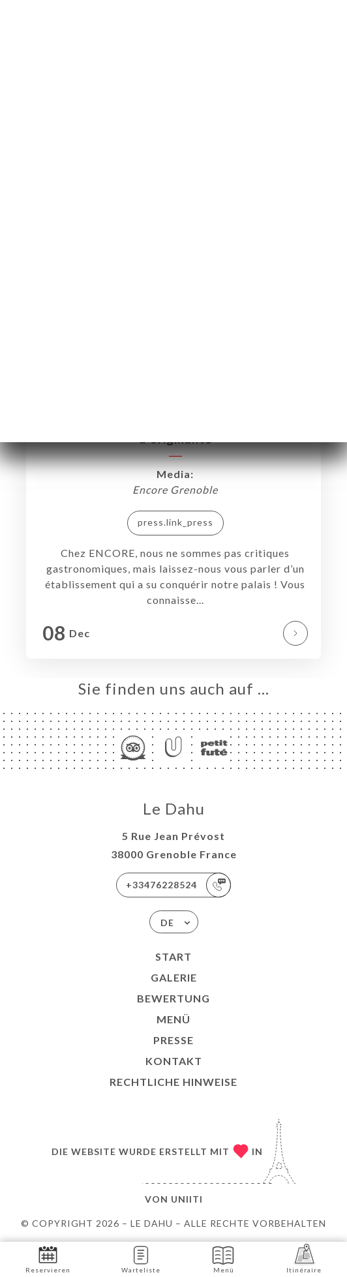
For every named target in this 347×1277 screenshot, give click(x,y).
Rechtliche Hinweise (173, 1081)
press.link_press (175, 522)
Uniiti (187, 1199)
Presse (173, 1040)
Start (173, 956)
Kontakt (173, 1061)
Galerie (174, 977)
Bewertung (173, 998)
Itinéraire (304, 1258)
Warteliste (140, 1258)
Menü (173, 1019)
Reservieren (47, 1258)
